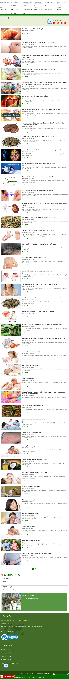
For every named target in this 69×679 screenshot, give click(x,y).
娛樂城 (24, 13)
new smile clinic (14, 2)
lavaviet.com (32, 673)
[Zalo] (5, 665)
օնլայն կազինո (15, 9)
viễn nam (48, 673)
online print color (49, 2)
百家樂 (24, 5)
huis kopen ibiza (49, 5)
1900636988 (10, 632)
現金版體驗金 (14, 5)
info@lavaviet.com (10, 629)
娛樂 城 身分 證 (48, 9)
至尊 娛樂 (13, 13)
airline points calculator (5, 2)
